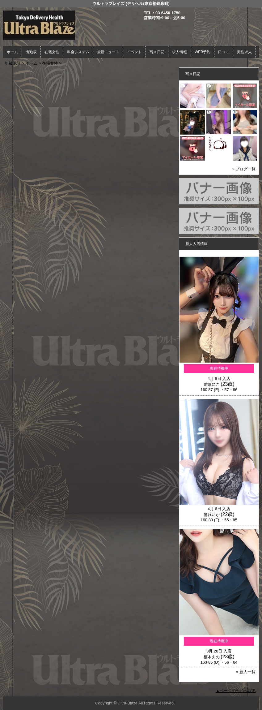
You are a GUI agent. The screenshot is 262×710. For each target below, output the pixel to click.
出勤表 (31, 52)
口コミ (223, 52)
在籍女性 (51, 52)
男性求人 (244, 52)
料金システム (78, 52)
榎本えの (212, 657)
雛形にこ (212, 384)
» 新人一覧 (246, 671)
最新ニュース (108, 52)
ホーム (12, 52)
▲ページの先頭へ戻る (236, 690)
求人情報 (179, 52)
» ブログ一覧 (244, 169)
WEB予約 (202, 52)
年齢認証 (13, 63)
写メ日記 (157, 52)
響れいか (212, 514)
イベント (134, 52)
